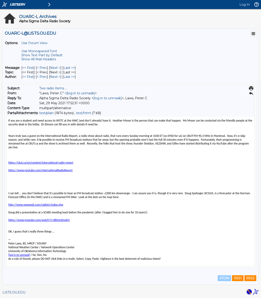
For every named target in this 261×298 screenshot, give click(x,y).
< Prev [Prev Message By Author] (42, 77)
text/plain (46, 113)
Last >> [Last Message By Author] (69, 77)
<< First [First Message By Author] (28, 77)
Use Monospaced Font (39, 51)
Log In (244, 4)
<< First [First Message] (28, 68)
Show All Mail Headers (38, 59)
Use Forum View (34, 43)
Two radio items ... (53, 88)
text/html (83, 113)
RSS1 (238, 278)
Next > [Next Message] (55, 68)
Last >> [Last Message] (69, 68)
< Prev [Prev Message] (42, 68)
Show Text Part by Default (41, 55)
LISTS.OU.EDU (13, 292)
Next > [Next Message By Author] (55, 77)
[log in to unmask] (80, 93)
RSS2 (250, 278)
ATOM (224, 278)
